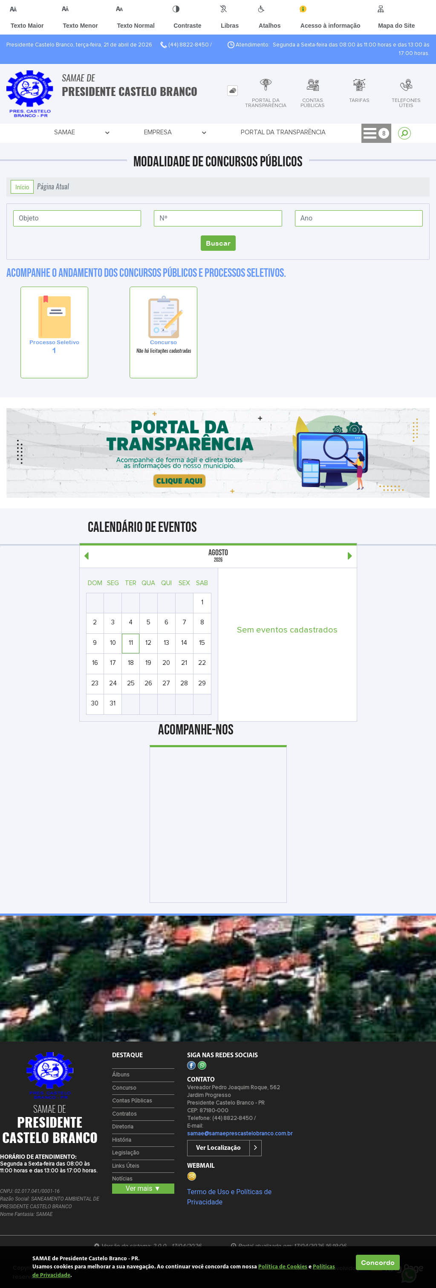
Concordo (378, 1262)
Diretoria (122, 1127)
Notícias (122, 1179)
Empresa (84, 132)
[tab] (232, 90)
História (121, 1140)
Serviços (288, 132)
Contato (335, 132)
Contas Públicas (132, 1101)
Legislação (125, 1153)
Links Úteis (125, 1166)
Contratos (124, 1114)
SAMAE (43, 132)
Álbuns (121, 1075)
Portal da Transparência (152, 132)
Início (22, 187)
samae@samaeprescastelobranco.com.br (239, 1134)
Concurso (124, 1088)
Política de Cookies (282, 1267)
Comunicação (233, 132)
